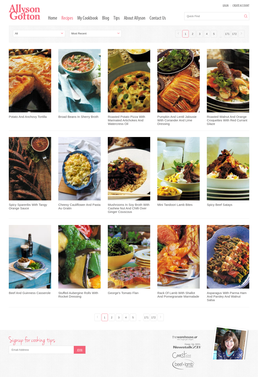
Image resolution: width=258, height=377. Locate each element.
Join (80, 351)
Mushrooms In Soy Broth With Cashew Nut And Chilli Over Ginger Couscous (128, 208)
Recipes (67, 18)
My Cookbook (87, 18)
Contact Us (158, 18)
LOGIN (226, 6)
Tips (116, 18)
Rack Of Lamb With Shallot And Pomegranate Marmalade (178, 294)
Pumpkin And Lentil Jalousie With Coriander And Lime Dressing (177, 120)
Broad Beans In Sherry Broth (78, 116)
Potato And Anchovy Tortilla (28, 116)
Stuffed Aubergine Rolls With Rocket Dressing (78, 294)
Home (52, 18)
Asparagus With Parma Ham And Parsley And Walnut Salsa (227, 296)
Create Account (241, 6)
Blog (105, 18)
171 (227, 33)
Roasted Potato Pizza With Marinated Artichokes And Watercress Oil (126, 120)
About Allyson (134, 18)
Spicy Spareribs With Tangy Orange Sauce (28, 206)
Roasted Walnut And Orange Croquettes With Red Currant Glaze (227, 120)
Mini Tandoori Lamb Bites (174, 204)
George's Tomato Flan (123, 293)
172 (234, 33)
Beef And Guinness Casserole (30, 293)
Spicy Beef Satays (219, 204)
